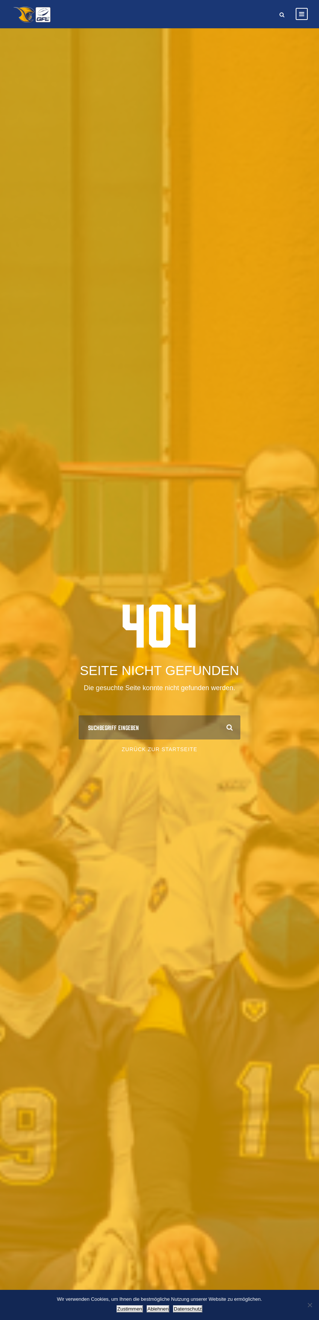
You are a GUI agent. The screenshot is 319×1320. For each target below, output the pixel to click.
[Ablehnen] (309, 1305)
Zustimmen (129, 1309)
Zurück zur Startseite (159, 749)
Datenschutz (188, 1309)
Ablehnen (158, 1309)
